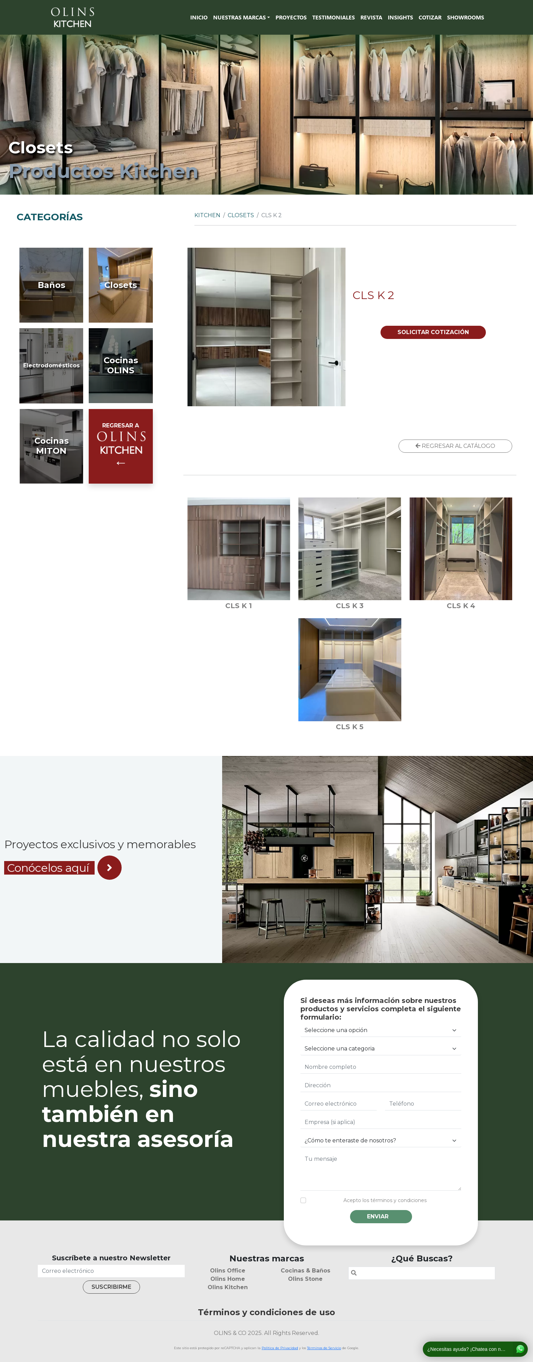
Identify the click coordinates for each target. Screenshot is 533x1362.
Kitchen (207, 215)
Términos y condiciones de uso (266, 1312)
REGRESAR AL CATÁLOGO (455, 446)
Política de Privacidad (280, 1348)
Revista (371, 17)
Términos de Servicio (324, 1348)
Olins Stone (305, 1279)
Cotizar (430, 17)
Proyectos (291, 17)
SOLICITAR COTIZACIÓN (433, 332)
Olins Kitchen (228, 1287)
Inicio (199, 17)
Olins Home (227, 1279)
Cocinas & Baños (305, 1270)
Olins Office (227, 1270)
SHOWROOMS (465, 17)
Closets (241, 215)
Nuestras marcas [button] (239, 17)
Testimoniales (333, 17)
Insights (400, 17)
